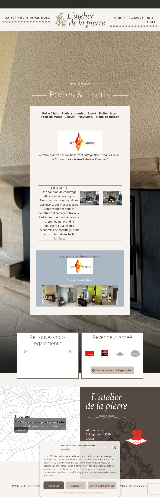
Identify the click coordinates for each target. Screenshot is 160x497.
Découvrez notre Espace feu (112, 370)
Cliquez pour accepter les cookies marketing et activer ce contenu (40, 424)
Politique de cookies (66, 492)
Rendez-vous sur (80, 264)
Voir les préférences (102, 485)
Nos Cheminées (80, 84)
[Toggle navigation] (80, 4)
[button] (115, 447)
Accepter (53, 485)
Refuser (76, 485)
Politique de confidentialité (91, 492)
